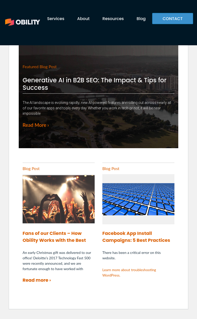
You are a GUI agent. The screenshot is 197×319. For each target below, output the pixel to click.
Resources (113, 19)
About (83, 19)
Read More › (36, 125)
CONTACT (173, 19)
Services (55, 19)
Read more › (37, 280)
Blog (141, 19)
